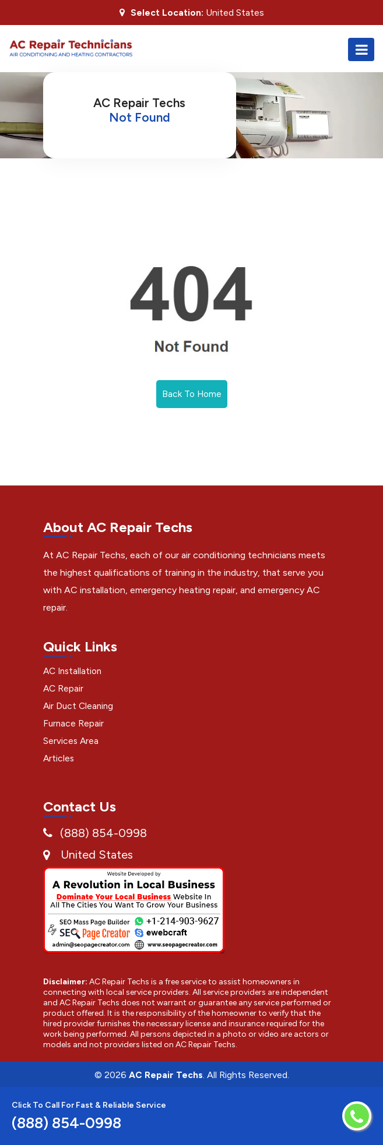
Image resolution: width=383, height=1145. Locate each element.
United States (97, 855)
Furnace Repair (74, 723)
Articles (59, 758)
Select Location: (167, 12)
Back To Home (192, 394)
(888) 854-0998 (103, 834)
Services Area (71, 741)
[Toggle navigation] (361, 49)
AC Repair (64, 688)
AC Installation (74, 671)
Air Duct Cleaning (79, 706)
